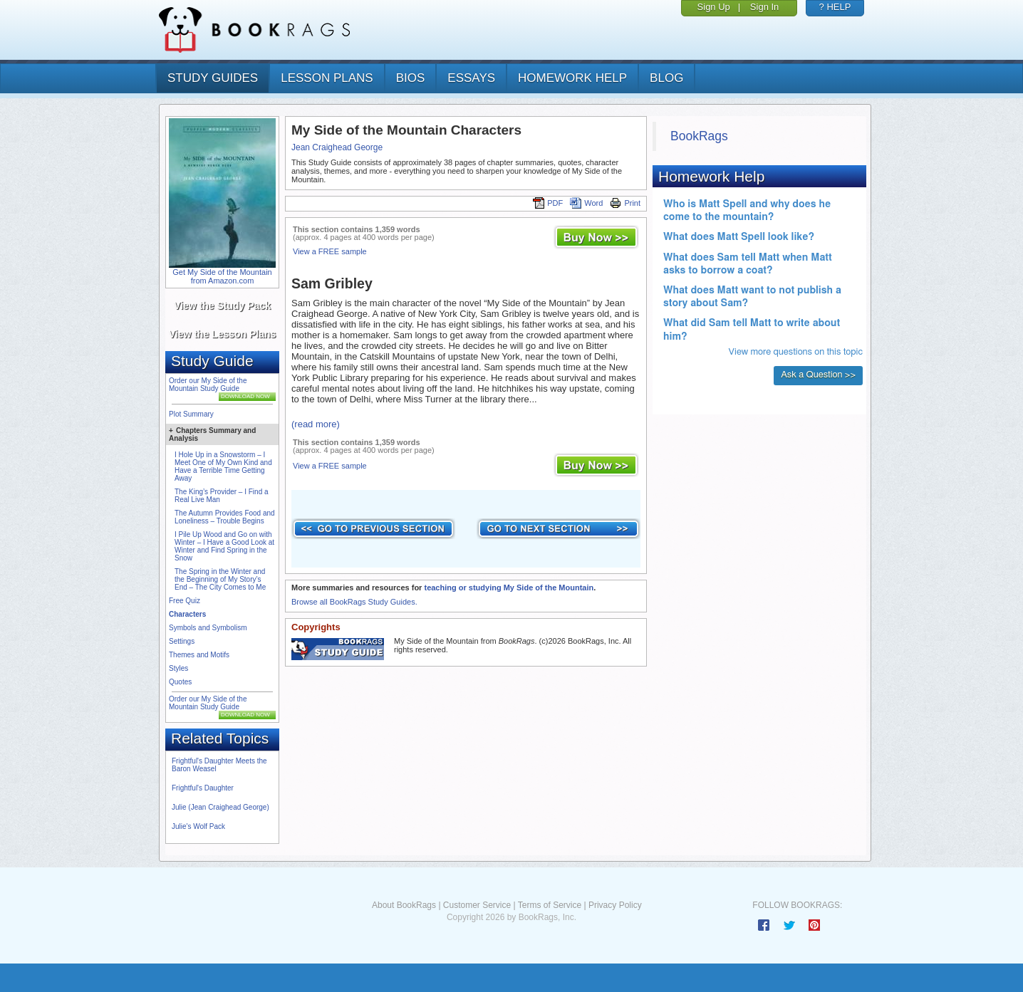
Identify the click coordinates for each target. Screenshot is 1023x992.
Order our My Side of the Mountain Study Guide (208, 384)
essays (471, 78)
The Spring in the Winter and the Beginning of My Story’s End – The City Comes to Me (220, 579)
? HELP (835, 6)
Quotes (180, 682)
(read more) (315, 424)
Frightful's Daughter (203, 788)
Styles (178, 668)
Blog (666, 78)
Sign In (764, 6)
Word (586, 203)
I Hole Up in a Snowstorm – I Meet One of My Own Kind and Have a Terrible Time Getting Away (223, 466)
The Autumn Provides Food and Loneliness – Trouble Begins (225, 517)
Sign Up (713, 6)
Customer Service (477, 905)
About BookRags (404, 905)
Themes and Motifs (199, 655)
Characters (187, 614)
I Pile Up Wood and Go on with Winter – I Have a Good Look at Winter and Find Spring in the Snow (224, 546)
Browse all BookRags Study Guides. (354, 601)
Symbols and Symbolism (207, 628)
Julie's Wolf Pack (198, 826)
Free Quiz (184, 601)
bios (410, 78)
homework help (572, 78)
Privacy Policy (615, 905)
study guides (212, 78)
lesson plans (327, 78)
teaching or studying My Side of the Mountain (508, 587)
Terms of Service (549, 905)
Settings (181, 641)
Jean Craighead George (337, 147)
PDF (548, 203)
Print (625, 203)
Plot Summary (191, 414)
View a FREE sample (330, 251)
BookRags (699, 136)
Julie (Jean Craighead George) (220, 807)
